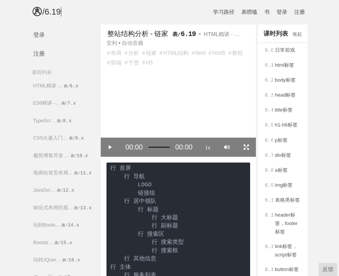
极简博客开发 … (61, 156)
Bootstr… (53, 243)
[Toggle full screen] (246, 147)
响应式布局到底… (63, 208)
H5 (149, 62)
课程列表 (42, 72)
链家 (151, 53)
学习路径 (223, 12)
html (200, 53)
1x (208, 147)
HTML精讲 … (56, 86)
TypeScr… (53, 121)
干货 (133, 62)
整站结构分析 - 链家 (138, 34)
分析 (133, 53)
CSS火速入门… (59, 138)
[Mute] (227, 147)
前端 (116, 62)
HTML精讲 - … (222, 34)
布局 (116, 53)
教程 (237, 53)
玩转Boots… (56, 225)
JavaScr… (54, 190)
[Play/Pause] (110, 147)
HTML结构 (175, 53)
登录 (282, 12)
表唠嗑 (249, 12)
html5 (218, 53)
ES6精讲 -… (55, 103)
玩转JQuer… (57, 260)
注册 (299, 12)
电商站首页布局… (63, 173)
